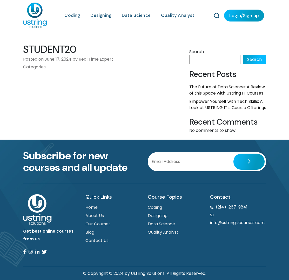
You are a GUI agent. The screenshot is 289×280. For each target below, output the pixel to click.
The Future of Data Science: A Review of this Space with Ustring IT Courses (227, 90)
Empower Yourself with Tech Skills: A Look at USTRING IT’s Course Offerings (227, 104)
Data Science (136, 15)
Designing (100, 15)
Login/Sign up (244, 15)
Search (196, 52)
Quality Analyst (178, 15)
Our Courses (98, 224)
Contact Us (97, 240)
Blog (89, 232)
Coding (72, 15)
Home (91, 207)
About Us (94, 216)
